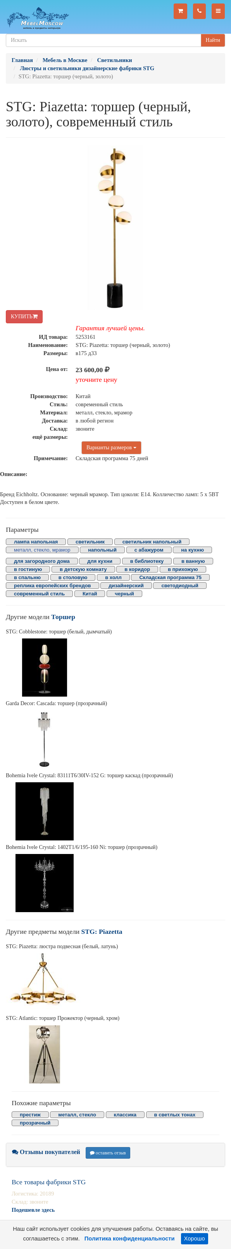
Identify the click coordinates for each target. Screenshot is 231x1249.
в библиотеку (147, 561)
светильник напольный (151, 542)
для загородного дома (42, 561)
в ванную (193, 561)
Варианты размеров (111, 447)
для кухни (99, 561)
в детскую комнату (83, 569)
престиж (30, 1115)
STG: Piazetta (101, 931)
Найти (213, 40)
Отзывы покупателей (46, 1152)
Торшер (63, 617)
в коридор (137, 569)
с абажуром (149, 550)
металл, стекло (77, 1115)
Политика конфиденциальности (129, 1238)
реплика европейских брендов (52, 585)
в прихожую (183, 569)
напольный (102, 550)
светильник (90, 542)
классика (125, 1115)
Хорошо (194, 1238)
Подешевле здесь (33, 1210)
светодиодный (179, 585)
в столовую (73, 577)
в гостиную (28, 569)
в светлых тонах (175, 1115)
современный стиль (39, 594)
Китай (90, 594)
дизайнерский (126, 585)
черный (124, 594)
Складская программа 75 (170, 577)
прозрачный (35, 1123)
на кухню (192, 550)
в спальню (27, 577)
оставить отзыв (108, 1153)
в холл (113, 577)
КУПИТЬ (24, 316)
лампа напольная (36, 542)
